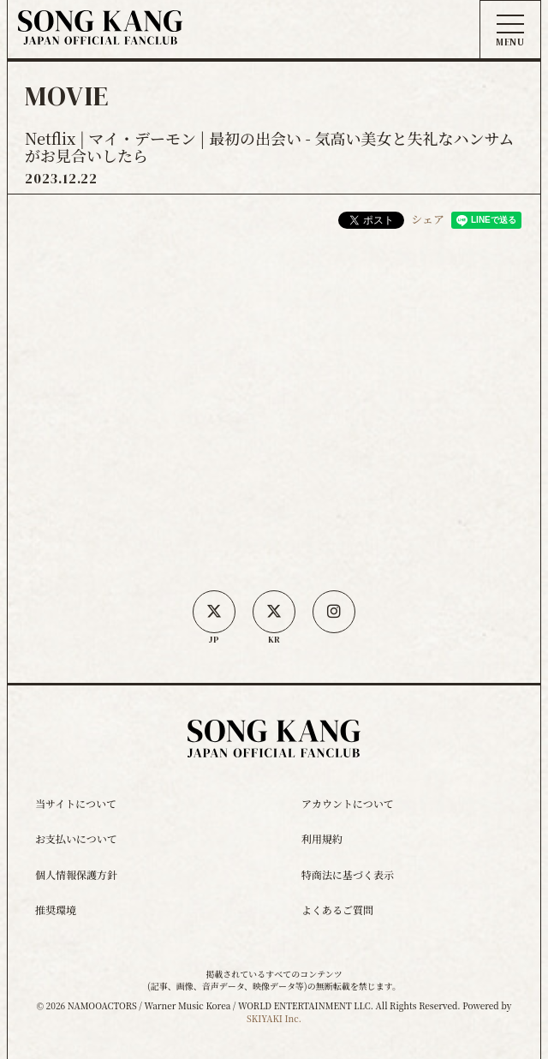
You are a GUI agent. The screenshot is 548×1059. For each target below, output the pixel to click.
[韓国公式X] (274, 611)
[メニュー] (510, 31)
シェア (427, 219)
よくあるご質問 (337, 909)
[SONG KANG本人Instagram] (334, 611)
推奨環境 (55, 909)
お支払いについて (76, 838)
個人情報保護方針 (76, 874)
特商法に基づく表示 (347, 874)
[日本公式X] (214, 611)
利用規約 (321, 838)
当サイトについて (75, 803)
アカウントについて (347, 803)
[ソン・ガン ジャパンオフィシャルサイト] (100, 32)
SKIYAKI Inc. (274, 1018)
